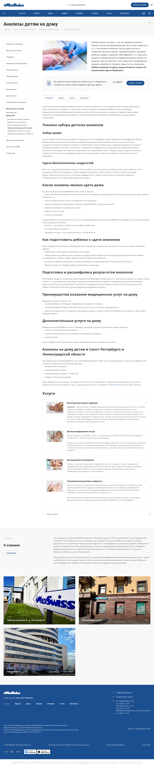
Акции (39, 703)
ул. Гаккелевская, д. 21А (125, 701)
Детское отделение (20, 50)
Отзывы (50, 703)
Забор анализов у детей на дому (19, 128)
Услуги (7, 703)
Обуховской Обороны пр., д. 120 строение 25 (133, 711)
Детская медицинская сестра (81, 431)
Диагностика (20, 96)
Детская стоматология (20, 140)
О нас (62, 703)
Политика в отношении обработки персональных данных (69, 745)
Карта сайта (146, 745)
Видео (61, 98)
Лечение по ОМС (20, 147)
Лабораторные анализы (20, 102)
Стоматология (20, 83)
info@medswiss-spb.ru (124, 697)
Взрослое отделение (20, 44)
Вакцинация (20, 89)
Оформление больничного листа (18, 131)
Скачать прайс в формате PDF (139, 729)
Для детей (20, 115)
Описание (49, 98)
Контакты (74, 703)
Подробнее (11, 553)
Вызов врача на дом (20, 109)
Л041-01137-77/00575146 (24, 698)
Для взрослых (20, 112)
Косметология (20, 70)
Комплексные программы (20, 63)
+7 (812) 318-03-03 (77, 5)
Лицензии (84, 98)
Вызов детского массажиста (80, 460)
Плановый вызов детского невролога (84, 481)
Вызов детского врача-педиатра (82, 403)
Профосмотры (20, 76)
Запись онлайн (139, 5)
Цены (72, 98)
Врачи (18, 703)
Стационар (20, 153)
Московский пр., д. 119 (124, 706)
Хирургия (20, 57)
